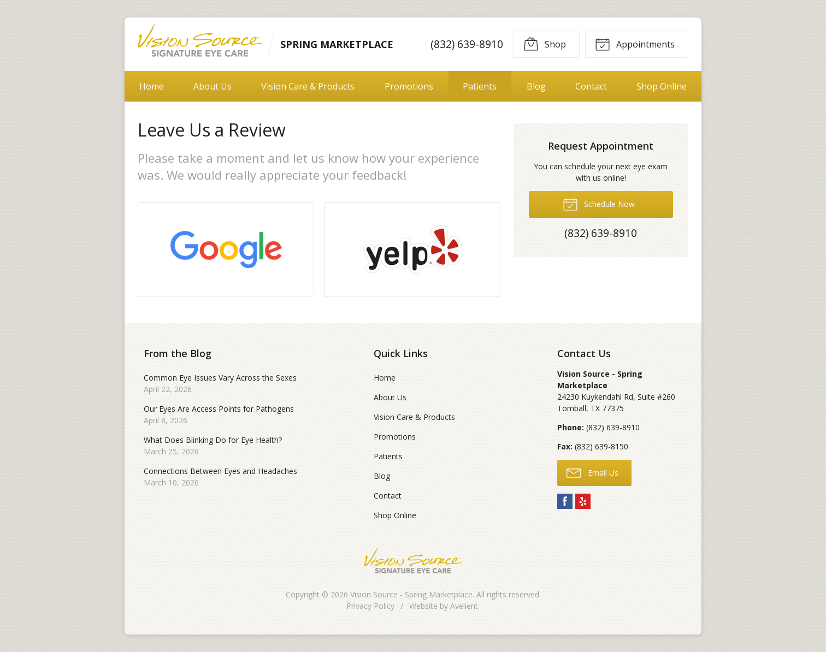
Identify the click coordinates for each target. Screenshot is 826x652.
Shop (544, 43)
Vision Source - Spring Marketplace (411, 594)
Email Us (592, 472)
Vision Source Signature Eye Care (413, 560)
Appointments (635, 43)
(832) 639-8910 (466, 44)
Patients (480, 86)
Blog (536, 86)
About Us (212, 86)
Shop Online (661, 86)
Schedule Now (599, 203)
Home (151, 86)
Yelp (583, 501)
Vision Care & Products (308, 86)
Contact (591, 86)
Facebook (565, 501)
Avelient (464, 606)
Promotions (409, 86)
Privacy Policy (370, 606)
